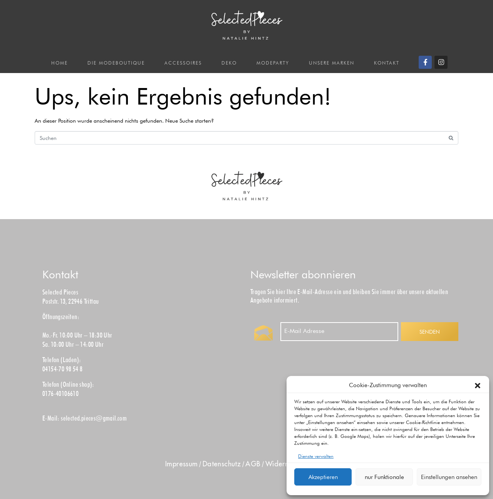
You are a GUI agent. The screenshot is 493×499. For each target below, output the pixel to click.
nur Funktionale (384, 477)
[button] (477, 385)
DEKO (229, 63)
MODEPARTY (273, 63)
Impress (181, 463)
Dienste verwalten (316, 456)
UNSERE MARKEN (331, 63)
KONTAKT (386, 63)
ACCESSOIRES (183, 63)
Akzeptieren (323, 477)
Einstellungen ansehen (449, 477)
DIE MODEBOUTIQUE (116, 63)
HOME (59, 63)
